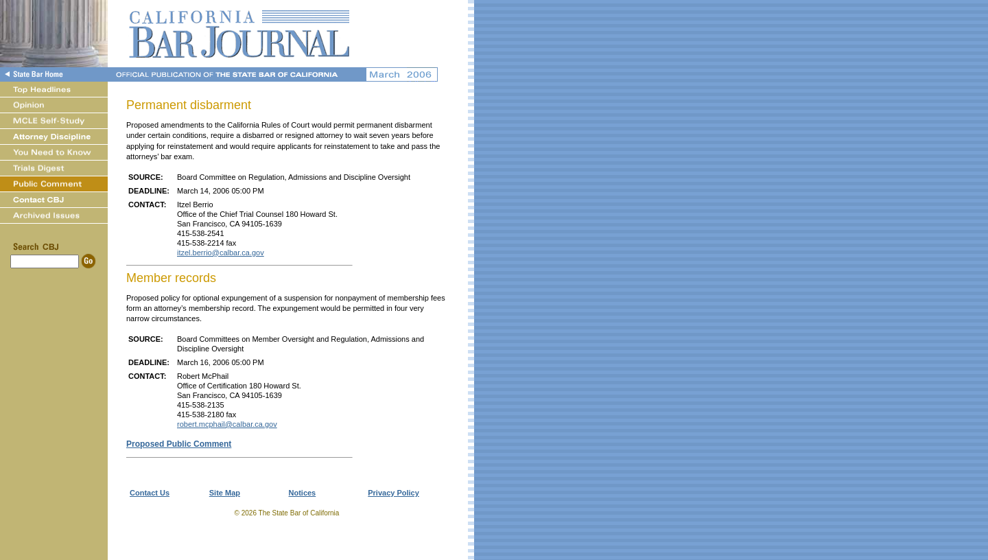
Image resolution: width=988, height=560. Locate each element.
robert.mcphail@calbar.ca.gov (227, 424)
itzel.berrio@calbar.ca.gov (220, 252)
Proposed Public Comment (178, 444)
